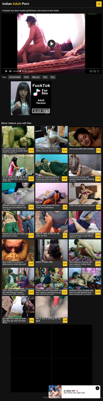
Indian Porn (15, 4)
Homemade (14, 77)
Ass (52, 77)
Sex (45, 77)
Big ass (35, 77)
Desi (26, 77)
